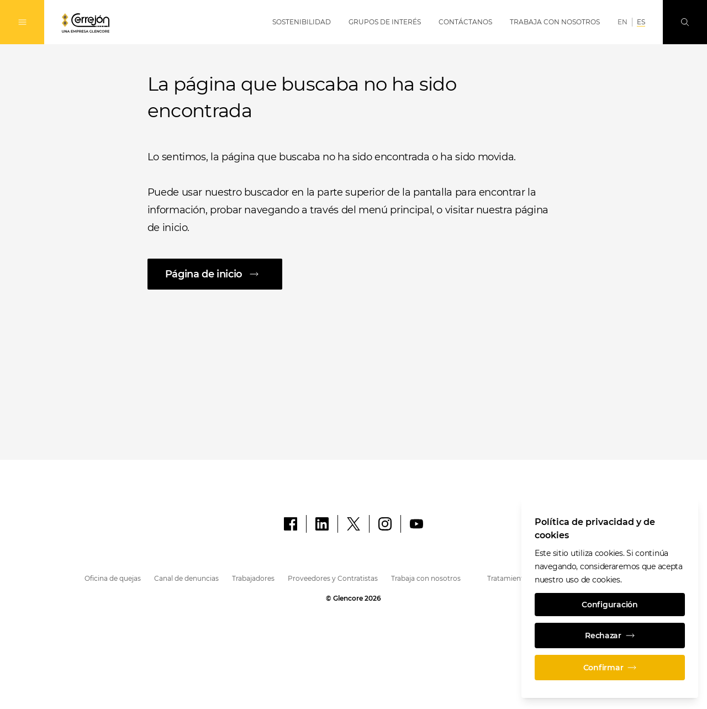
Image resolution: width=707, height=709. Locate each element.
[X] (353, 524)
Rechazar (610, 635)
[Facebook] (290, 524)
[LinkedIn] (322, 524)
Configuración (609, 605)
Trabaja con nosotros (426, 578)
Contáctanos (465, 22)
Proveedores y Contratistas (333, 578)
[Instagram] (385, 524)
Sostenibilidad (301, 22)
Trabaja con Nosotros (555, 22)
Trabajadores (253, 578)
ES (641, 22)
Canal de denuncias (186, 578)
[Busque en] (685, 22)
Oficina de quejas (113, 578)
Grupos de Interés (385, 22)
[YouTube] (416, 524)
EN (622, 22)
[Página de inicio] (353, 274)
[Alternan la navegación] (22, 22)
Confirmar (609, 668)
